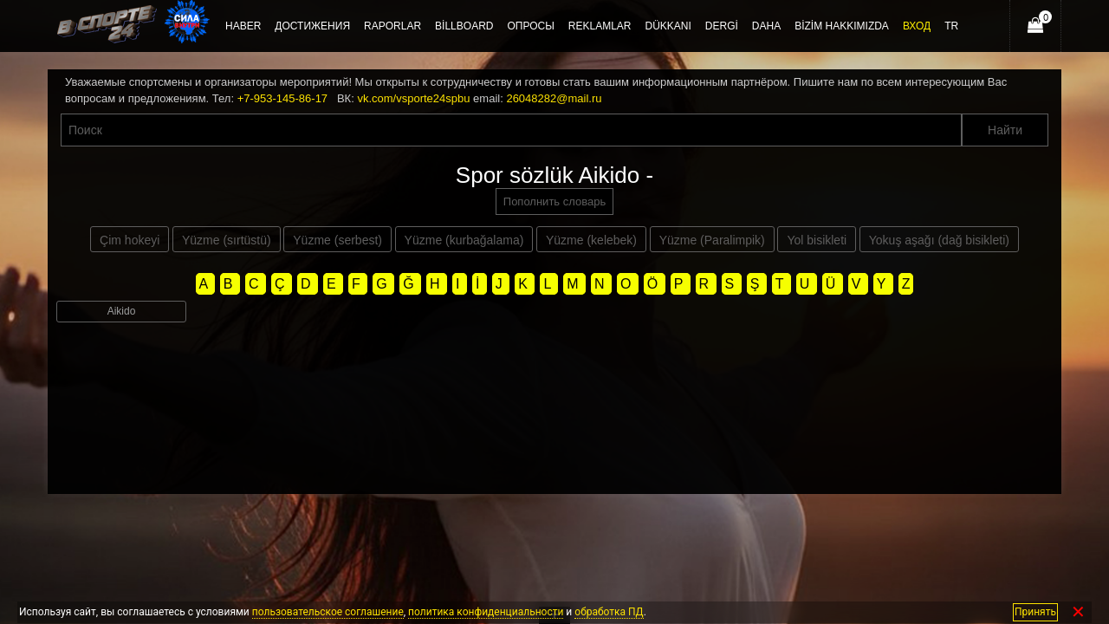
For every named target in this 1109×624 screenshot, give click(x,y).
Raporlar (392, 26)
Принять (1035, 612)
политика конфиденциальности (485, 612)
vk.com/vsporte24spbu (413, 98)
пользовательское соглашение (328, 612)
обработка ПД (608, 612)
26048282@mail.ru (553, 98)
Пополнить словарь (554, 201)
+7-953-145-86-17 (282, 98)
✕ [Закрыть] (1078, 612)
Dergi (721, 26)
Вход (917, 26)
